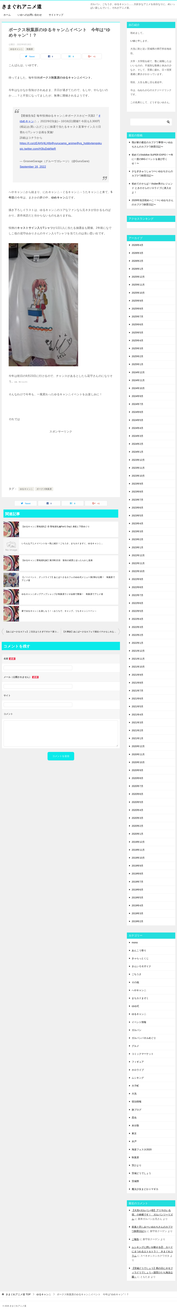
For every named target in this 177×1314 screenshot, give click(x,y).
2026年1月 (137, 268)
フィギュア (138, 1061)
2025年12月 (138, 276)
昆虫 (134, 1117)
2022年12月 (138, 555)
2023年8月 (137, 491)
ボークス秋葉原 (44, 489)
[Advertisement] (61, 458)
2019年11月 (138, 849)
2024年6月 (137, 412)
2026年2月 (137, 260)
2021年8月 (137, 682)
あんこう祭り (139, 950)
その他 (135, 982)
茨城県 (135, 1181)
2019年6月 (137, 889)
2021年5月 (137, 706)
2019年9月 (137, 865)
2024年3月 (137, 436)
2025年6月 (137, 324)
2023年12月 (138, 460)
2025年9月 (137, 300)
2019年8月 (137, 873)
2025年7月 (137, 316)
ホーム (7, 14)
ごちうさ (136, 974)
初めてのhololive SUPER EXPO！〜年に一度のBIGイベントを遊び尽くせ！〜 (152, 159)
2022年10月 (138, 571)
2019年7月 (137, 881)
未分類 (135, 1125)
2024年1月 (137, 451)
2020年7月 (137, 786)
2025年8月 (137, 308)
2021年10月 (138, 666)
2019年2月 (137, 921)
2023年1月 (137, 547)
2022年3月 (137, 627)
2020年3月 (137, 818)
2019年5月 (137, 897)
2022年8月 (137, 587)
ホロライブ (138, 1069)
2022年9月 (137, 579)
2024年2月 (137, 443)
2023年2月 (137, 539)
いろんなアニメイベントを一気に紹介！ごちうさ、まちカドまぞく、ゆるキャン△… (62, 543)
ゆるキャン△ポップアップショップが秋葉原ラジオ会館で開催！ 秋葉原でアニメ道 (62, 594)
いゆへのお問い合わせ (30, 14)
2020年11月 (138, 754)
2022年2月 (137, 635)
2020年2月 (137, 825)
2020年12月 (138, 746)
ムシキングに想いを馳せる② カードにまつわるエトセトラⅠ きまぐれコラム (152, 1251)
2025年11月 (138, 284)
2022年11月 (138, 563)
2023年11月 (138, 467)
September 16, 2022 (33, 166)
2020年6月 (137, 794)
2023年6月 (137, 507)
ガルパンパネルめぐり (144, 1038)
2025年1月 (137, 364)
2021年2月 (137, 730)
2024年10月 (138, 388)
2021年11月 (138, 658)
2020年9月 (137, 770)
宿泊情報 (136, 1101)
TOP (18, 1294)
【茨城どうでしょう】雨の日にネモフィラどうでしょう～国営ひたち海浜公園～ (152, 1272)
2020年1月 (137, 833)
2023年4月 (137, 523)
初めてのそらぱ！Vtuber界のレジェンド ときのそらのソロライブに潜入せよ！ (152, 188)
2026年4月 (137, 245)
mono (135, 942)
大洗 (134, 1093)
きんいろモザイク (141, 966)
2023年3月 (137, 531)
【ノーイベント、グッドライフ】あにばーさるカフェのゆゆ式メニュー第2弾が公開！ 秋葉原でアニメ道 (68, 579)
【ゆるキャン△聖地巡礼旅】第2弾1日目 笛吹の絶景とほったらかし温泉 (57, 560)
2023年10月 (138, 475)
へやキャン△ (139, 990)
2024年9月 (137, 396)
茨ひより (136, 1165)
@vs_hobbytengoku (89, 143)
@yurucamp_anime (63, 143)
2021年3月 (137, 722)
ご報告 (135, 1239)
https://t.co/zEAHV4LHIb (35, 143)
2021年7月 (137, 690)
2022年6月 (137, 603)
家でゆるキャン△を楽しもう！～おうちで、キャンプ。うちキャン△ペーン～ (59, 611)
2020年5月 (137, 802)
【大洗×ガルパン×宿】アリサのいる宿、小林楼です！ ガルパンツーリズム (152, 1214)
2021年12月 (138, 650)
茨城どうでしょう (141, 1173)
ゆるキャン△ (16, 49)
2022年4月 (137, 619)
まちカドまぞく (140, 998)
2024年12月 (138, 372)
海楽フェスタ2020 (142, 1149)
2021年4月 (137, 714)
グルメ (135, 1046)
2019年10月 (138, 857)
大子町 (135, 1085)
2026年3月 (137, 253)
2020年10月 (138, 762)
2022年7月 (137, 595)
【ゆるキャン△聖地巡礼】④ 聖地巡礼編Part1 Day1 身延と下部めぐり (56, 526)
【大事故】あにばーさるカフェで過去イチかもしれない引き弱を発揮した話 (91, 631)
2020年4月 (137, 810)
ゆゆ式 (135, 1006)
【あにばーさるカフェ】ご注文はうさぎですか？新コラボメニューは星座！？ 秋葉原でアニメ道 (33, 631)
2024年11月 (138, 380)
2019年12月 (138, 842)
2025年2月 (137, 356)
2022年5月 (137, 611)
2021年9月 (137, 674)
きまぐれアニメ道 (23, 6)
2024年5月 (137, 420)
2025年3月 (137, 348)
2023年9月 (137, 483)
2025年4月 (137, 340)
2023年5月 (137, 515)
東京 (134, 1133)
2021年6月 (137, 698)
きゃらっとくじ (140, 958)
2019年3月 (137, 913)
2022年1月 (137, 642)
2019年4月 (137, 905)
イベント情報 (139, 1022)
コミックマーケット (142, 1053)
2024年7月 (137, 404)
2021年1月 (137, 738)
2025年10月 (138, 292)
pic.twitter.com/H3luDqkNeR (38, 148)
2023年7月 (137, 499)
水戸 (134, 1141)
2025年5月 (137, 332)
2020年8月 (137, 778)
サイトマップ (56, 14)
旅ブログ (136, 1109)
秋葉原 (30, 49)
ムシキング (138, 1077)
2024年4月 (137, 428)
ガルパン (136, 1030)
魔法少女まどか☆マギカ (145, 1189)
